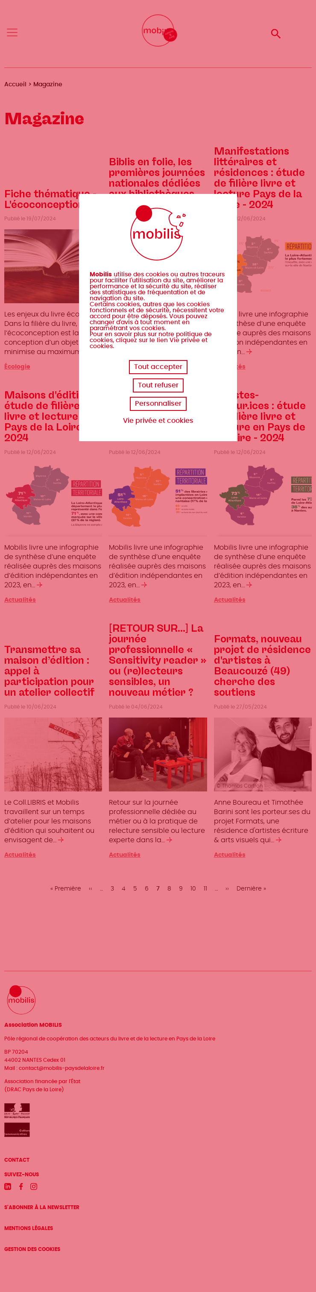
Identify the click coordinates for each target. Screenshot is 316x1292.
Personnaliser (158, 403)
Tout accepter (158, 366)
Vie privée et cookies (158, 420)
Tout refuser (158, 385)
